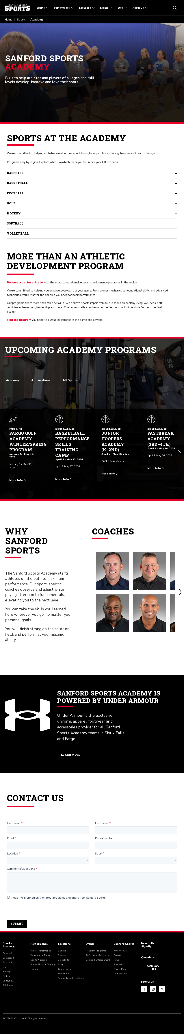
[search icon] (174, 7)
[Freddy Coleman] (156, 609)
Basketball (92, 183)
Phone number (104, 835)
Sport (98, 850)
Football (92, 193)
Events (90, 940)
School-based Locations (71, 974)
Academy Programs (96, 947)
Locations (64, 940)
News (116, 956)
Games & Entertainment (98, 956)
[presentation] (35, 906)
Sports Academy (8, 941)
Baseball (92, 173)
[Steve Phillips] (115, 609)
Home (8, 19)
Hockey (92, 213)
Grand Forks (64, 965)
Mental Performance (40, 947)
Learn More (70, 751)
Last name (102, 820)
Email (10, 835)
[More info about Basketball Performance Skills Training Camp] (69, 475)
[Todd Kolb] (115, 567)
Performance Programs (97, 952)
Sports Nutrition (38, 956)
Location (12, 850)
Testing (34, 965)
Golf (92, 203)
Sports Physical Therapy (42, 961)
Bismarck (63, 952)
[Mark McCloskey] (156, 567)
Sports (21, 19)
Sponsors (119, 961)
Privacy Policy (120, 965)
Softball (92, 223)
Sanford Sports (124, 940)
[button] (179, 451)
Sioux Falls (64, 970)
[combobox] (14, 380)
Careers (117, 952)
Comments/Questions (21, 865)
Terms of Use (120, 970)
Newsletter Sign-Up (148, 941)
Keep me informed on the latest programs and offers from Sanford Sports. (56, 894)
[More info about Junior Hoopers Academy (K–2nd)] (115, 470)
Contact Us (154, 964)
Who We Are (120, 947)
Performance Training (41, 952)
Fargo (61, 961)
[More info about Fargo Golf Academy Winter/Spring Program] (23, 476)
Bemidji (62, 947)
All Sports (8, 982)
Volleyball (92, 233)
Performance (39, 940)
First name (14, 820)
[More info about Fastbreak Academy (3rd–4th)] (161, 464)
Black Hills (63, 956)
